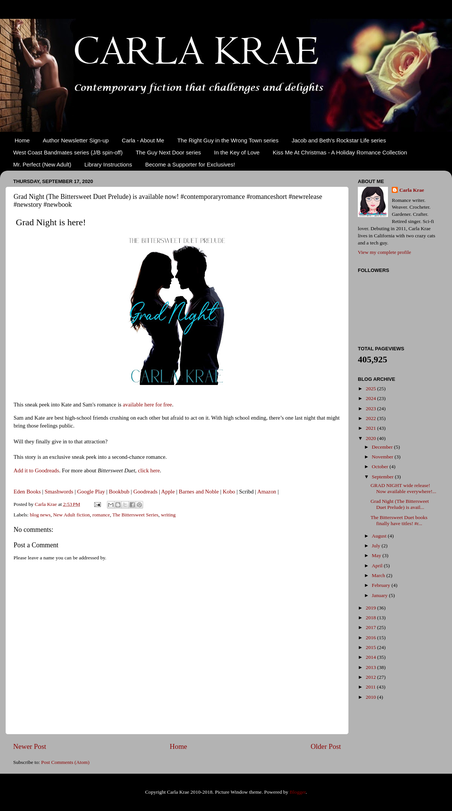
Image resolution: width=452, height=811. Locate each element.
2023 (371, 408)
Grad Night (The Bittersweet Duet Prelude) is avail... (400, 504)
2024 (371, 398)
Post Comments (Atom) (65, 762)
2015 (371, 647)
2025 (371, 388)
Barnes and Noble (198, 492)
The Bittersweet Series (135, 515)
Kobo (229, 492)
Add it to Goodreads (36, 470)
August (380, 536)
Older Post (326, 746)
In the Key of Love (237, 152)
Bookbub (119, 492)
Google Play (91, 492)
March (379, 575)
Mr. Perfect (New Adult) (42, 164)
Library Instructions (108, 164)
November (383, 457)
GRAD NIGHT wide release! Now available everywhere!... (403, 488)
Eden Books (27, 492)
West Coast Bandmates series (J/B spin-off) (67, 152)
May (377, 555)
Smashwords (59, 492)
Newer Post (29, 746)
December (383, 447)
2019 (371, 608)
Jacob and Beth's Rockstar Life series (339, 140)
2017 (371, 627)
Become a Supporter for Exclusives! (190, 164)
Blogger (298, 792)
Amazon (266, 492)
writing (168, 515)
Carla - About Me (143, 140)
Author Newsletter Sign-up (76, 140)
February (381, 585)
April (378, 565)
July (377, 545)
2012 (371, 677)
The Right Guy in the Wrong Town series (228, 140)
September (383, 477)
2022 (371, 418)
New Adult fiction (71, 515)
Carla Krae (411, 190)
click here (149, 470)
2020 (371, 438)
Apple (168, 492)
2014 (371, 657)
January (380, 595)
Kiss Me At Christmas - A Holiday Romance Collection (340, 152)
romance (101, 515)
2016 (371, 637)
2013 (371, 667)
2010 (371, 697)
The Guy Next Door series (168, 152)
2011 (371, 687)
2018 (371, 617)
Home (22, 140)
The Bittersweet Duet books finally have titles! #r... (399, 520)
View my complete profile (384, 252)
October (380, 466)
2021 (371, 428)
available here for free (147, 405)
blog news (40, 515)
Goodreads (145, 492)
